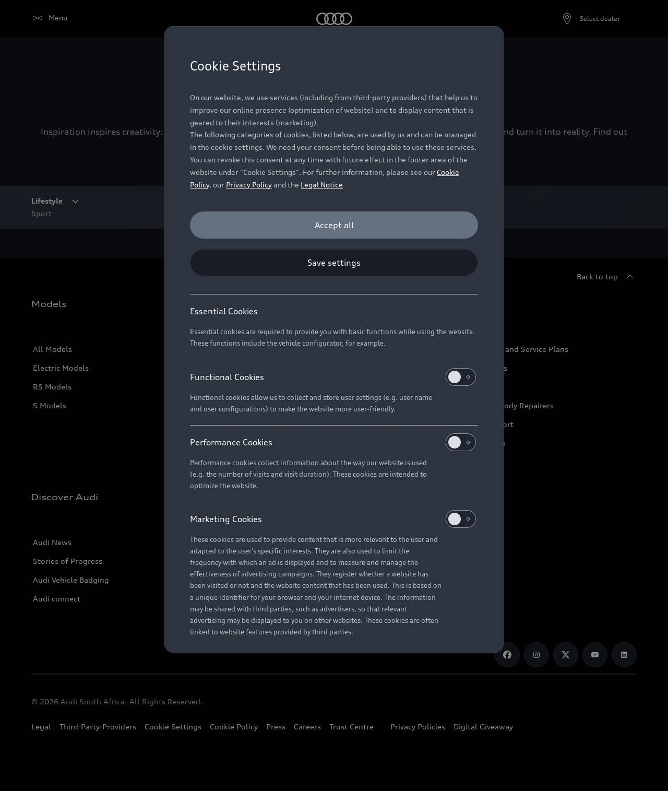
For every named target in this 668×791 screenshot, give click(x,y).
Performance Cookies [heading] (333, 442)
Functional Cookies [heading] (333, 377)
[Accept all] (334, 225)
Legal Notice (322, 184)
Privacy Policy (249, 184)
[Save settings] (334, 262)
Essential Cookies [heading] (224, 311)
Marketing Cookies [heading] (333, 519)
